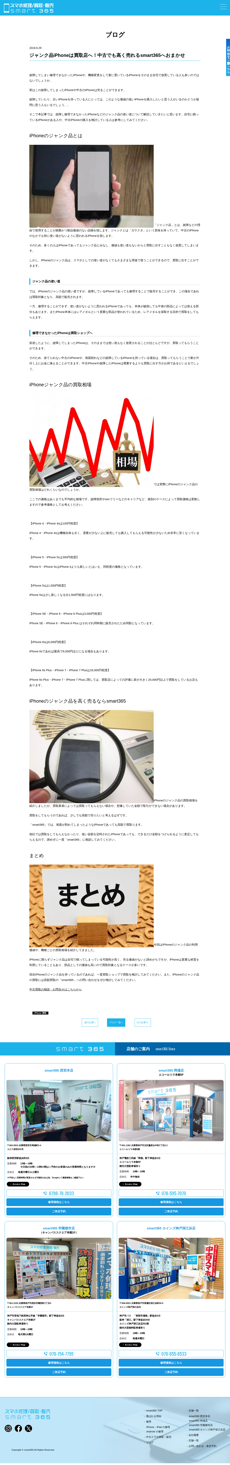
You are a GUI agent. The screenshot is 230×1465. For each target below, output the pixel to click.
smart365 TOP (154, 1412)
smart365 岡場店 (198, 1422)
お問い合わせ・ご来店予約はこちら (225, 68)
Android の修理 (154, 1433)
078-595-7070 (174, 1194)
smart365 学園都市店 (201, 1426)
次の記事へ (155, 1023)
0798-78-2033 (61, 1194)
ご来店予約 (59, 1213)
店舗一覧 (194, 1412)
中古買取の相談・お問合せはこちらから (55, 989)
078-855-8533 (173, 1355)
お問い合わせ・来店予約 (202, 1447)
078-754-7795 (61, 1355)
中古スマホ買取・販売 (158, 1438)
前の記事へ (75, 1023)
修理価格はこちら (59, 1204)
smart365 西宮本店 (199, 1417)
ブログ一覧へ (115, 1023)
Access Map (19, 1185)
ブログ (150, 1444)
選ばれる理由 (153, 1417)
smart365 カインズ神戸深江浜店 (207, 1431)
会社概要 (194, 1436)
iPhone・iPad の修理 (158, 1428)
